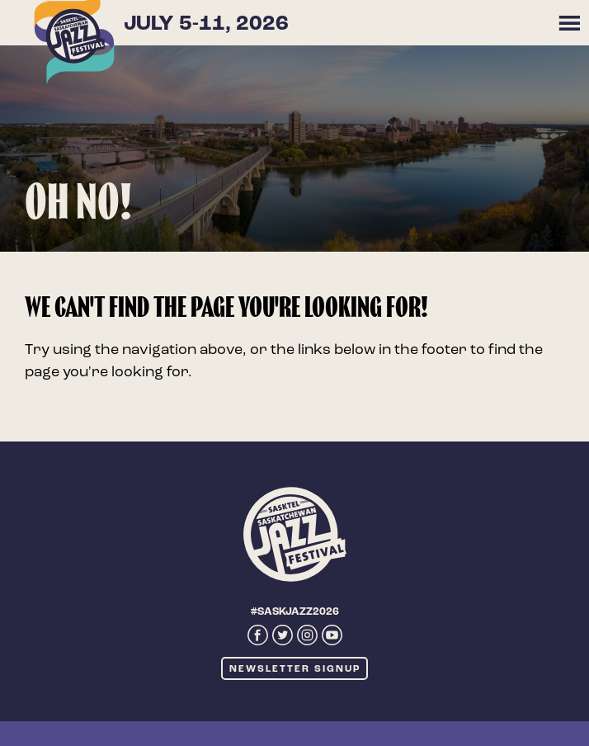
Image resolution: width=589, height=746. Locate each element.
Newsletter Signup (294, 669)
